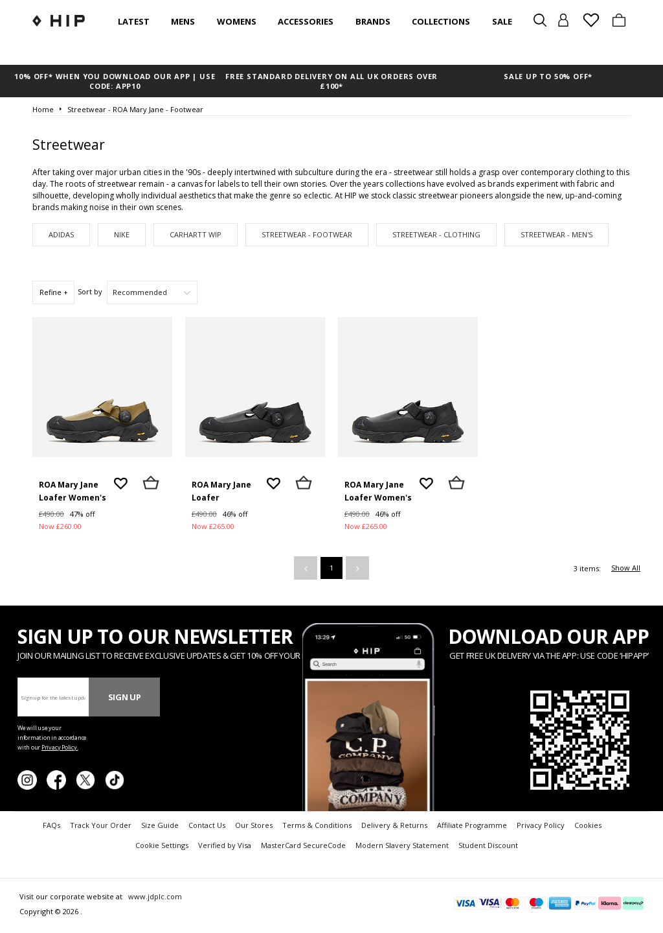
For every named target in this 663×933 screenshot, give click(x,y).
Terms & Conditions (317, 825)
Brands (372, 21)
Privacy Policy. (59, 747)
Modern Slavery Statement (402, 845)
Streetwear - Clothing (436, 234)
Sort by (90, 291)
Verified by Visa (224, 845)
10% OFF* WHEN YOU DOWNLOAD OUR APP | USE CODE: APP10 (114, 81)
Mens (183, 21)
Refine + (53, 292)
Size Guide (160, 825)
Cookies (587, 825)
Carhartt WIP (195, 234)
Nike (121, 234)
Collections (441, 21)
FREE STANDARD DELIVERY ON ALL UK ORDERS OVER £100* (331, 81)
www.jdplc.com (154, 896)
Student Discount (488, 845)
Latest (134, 21)
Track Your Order (100, 825)
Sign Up (124, 697)
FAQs (51, 825)
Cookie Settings (161, 845)
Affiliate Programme (472, 825)
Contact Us (206, 825)
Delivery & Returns (394, 825)
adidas (61, 234)
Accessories (305, 21)
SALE (502, 21)
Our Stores (254, 825)
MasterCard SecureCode (303, 845)
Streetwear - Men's (556, 234)
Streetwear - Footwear (307, 234)
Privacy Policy (541, 825)
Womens (236, 21)
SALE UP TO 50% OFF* (548, 76)
